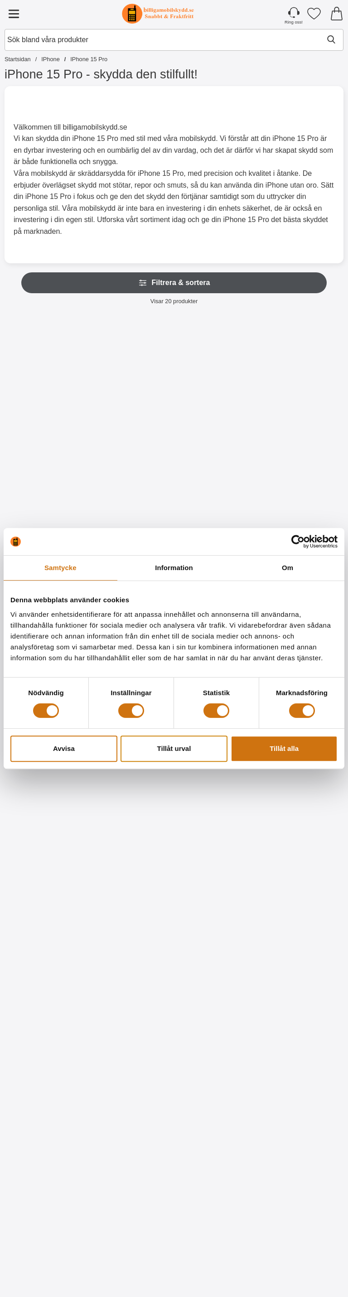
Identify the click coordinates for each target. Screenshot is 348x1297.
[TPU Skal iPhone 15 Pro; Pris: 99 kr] (131, 1171)
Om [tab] (287, 567)
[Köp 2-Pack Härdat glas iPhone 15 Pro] (303, 873)
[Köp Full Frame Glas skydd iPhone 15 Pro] (217, 1068)
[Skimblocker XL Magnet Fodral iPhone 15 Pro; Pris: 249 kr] (217, 392)
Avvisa (64, 748)
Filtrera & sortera (174, 282)
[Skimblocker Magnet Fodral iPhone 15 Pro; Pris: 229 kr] (131, 392)
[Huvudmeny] (13, 13)
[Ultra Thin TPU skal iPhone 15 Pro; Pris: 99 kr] (217, 1171)
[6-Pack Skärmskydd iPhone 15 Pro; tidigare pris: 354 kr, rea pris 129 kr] (45, 1171)
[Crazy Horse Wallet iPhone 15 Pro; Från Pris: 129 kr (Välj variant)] (45, 781)
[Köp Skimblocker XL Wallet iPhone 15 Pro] (45, 484)
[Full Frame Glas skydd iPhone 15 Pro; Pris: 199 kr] (217, 976)
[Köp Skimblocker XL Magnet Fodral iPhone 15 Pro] (217, 484)
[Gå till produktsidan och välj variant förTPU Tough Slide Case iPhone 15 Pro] (131, 873)
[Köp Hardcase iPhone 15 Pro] (303, 1263)
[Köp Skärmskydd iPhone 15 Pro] (303, 1068)
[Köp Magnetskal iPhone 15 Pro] (303, 484)
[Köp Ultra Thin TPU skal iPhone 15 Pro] (217, 1263)
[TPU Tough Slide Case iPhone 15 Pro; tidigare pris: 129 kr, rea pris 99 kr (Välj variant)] (131, 781)
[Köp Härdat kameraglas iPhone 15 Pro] (217, 873)
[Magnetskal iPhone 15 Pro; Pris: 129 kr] (303, 392)
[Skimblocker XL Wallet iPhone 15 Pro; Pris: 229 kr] (45, 392)
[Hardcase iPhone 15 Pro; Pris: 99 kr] (303, 1171)
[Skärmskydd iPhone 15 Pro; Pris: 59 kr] (303, 976)
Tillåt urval (174, 748)
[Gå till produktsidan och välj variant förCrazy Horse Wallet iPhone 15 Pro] (45, 873)
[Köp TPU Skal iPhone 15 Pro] (131, 1263)
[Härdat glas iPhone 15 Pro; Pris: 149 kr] (45, 976)
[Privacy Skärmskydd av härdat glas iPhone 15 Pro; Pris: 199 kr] (131, 976)
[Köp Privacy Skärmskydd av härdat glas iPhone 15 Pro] (131, 1068)
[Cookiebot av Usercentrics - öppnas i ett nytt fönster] (298, 541)
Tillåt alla (284, 748)
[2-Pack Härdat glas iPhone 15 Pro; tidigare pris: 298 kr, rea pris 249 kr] (303, 781)
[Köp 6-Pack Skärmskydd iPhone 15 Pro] (45, 1263)
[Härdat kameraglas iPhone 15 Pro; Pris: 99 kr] (217, 781)
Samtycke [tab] (60, 567)
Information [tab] (174, 567)
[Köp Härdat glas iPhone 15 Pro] (45, 1068)
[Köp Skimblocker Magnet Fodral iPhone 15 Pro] (131, 484)
